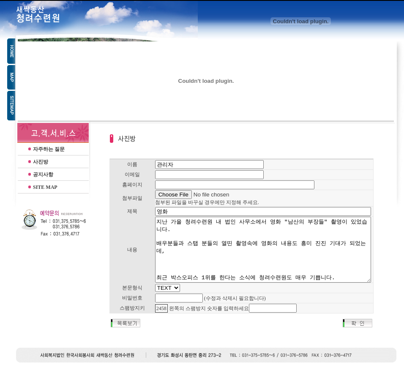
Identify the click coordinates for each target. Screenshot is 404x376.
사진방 (40, 162)
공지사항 (43, 174)
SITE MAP (45, 187)
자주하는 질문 (49, 149)
